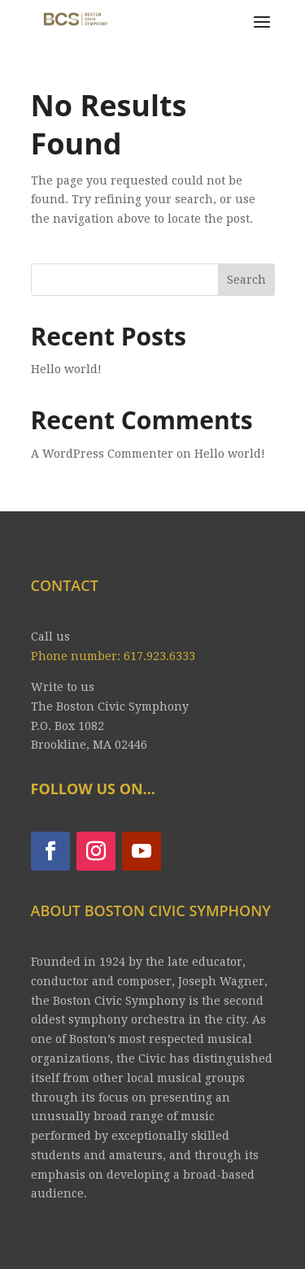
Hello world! (66, 369)
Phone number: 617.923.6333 (113, 656)
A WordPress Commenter (102, 453)
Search (246, 279)
